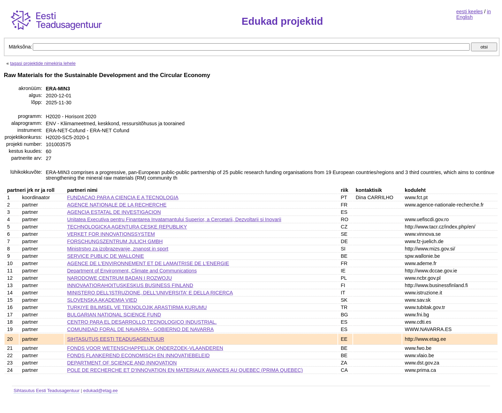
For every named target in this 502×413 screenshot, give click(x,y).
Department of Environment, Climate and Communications (132, 270)
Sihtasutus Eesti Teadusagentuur (46, 390)
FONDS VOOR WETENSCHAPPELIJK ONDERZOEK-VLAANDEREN (145, 348)
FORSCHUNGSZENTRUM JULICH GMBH (114, 241)
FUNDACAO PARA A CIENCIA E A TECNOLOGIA (122, 197)
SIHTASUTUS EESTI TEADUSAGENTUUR (115, 339)
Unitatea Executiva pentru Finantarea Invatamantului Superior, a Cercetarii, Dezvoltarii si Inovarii (174, 219)
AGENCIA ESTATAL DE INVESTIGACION (114, 212)
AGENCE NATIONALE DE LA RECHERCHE (116, 205)
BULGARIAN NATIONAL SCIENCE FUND (114, 314)
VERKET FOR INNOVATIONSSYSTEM (111, 234)
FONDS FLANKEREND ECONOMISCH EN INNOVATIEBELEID (138, 355)
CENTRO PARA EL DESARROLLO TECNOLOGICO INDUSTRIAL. (141, 322)
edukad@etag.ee (100, 390)
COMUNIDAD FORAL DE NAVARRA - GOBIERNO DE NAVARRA (140, 329)
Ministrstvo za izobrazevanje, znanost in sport (117, 248)
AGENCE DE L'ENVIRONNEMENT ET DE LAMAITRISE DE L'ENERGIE (148, 263)
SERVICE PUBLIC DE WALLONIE (105, 256)
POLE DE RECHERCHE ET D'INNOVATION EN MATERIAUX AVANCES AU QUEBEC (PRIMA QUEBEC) (185, 370)
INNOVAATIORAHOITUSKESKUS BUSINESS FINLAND (130, 285)
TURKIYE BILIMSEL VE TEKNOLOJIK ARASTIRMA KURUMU (137, 307)
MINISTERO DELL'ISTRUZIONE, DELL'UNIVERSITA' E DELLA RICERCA (150, 292)
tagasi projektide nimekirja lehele (43, 63)
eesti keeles (469, 11)
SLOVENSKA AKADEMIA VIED (102, 300)
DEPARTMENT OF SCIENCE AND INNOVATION (122, 363)
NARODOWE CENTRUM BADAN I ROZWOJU (119, 278)
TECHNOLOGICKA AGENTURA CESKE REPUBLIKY (127, 227)
